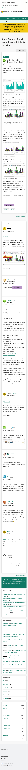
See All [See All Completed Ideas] (5, 615)
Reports (13, 209)
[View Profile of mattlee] (9, 645)
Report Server (6, 715)
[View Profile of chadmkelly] (6, 661)
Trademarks (3, 760)
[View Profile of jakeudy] (8, 531)
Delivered (5, 698)
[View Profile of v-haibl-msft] (14, 228)
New (4, 681)
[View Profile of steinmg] (5, 665)
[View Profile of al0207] (4, 670)
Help (18, 18)
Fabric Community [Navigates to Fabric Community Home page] (16, 12)
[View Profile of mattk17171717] (6, 634)
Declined (5, 694)
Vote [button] (6, 57)
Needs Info (9, 205)
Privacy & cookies (4, 756)
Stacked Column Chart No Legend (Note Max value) (13, 94)
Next (25, 738)
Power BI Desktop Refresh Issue (18, 661)
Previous (19, 738)
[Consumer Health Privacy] (14, 765)
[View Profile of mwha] (4, 639)
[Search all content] (16, 21)
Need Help (5, 735)
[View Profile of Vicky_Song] (9, 279)
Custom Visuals (6, 725)
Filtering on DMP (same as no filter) (10, 178)
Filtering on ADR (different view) (9, 156)
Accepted (5, 691)
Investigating (6, 688)
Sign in (13, 18)
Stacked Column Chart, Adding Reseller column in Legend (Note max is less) (12, 123)
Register (7, 18)
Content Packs (6, 728)
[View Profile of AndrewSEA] (5, 66)
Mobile (4, 732)
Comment (5, 586)
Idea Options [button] (21, 50)
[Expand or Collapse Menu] (2, 15)
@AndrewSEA (6, 236)
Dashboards (6, 209)
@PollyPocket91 (7, 540)
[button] (14, 86)
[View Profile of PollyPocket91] (10, 502)
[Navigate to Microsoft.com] (5, 12)
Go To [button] (23, 18)
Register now (17, 31)
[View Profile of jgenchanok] (9, 476)
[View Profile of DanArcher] (5, 629)
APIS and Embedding (8, 722)
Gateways (5, 718)
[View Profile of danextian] (11, 453)
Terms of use (3, 758)
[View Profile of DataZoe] (10, 656)
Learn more (4, 7)
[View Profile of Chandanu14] (6, 623)
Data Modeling (6, 708)
